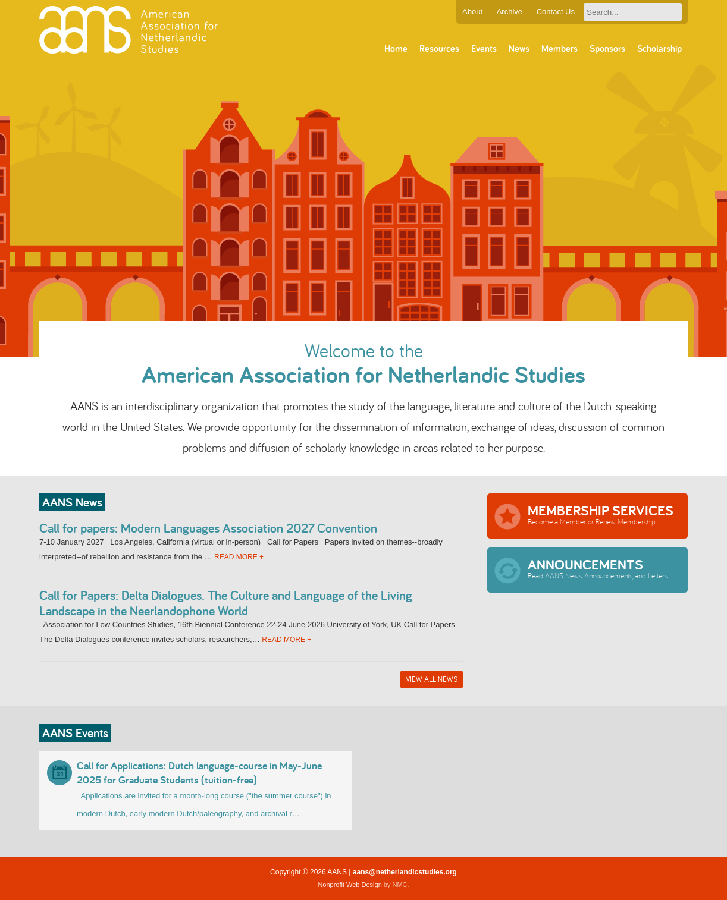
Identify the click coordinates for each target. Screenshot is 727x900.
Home (396, 49)
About (472, 11)
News (519, 49)
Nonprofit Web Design (349, 884)
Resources (439, 49)
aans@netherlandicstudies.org (405, 872)
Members (559, 49)
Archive (509, 11)
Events (484, 49)
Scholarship (659, 49)
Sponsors (607, 49)
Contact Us (556, 11)
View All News (431, 679)
